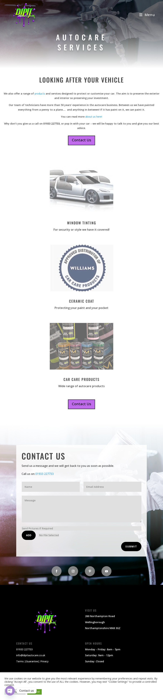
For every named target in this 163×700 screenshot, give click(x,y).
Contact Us (81, 140)
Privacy (44, 661)
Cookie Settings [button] (15, 691)
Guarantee (32, 661)
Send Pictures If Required (37, 528)
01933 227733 (44, 474)
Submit (131, 546)
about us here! (93, 116)
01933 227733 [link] (51, 123)
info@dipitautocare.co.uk (30, 655)
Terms (20, 661)
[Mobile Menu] (147, 14)
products (40, 93)
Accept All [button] (34, 691)
